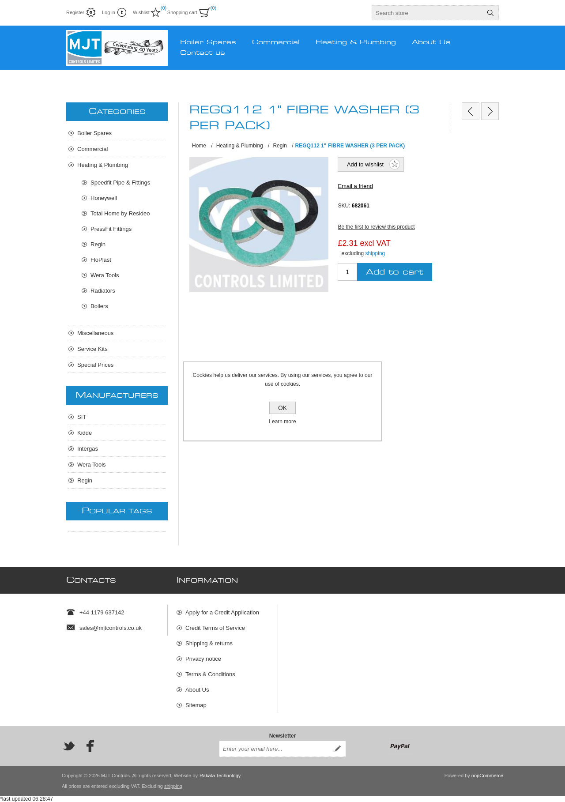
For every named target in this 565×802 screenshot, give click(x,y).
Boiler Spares (94, 133)
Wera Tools (104, 275)
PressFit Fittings (111, 229)
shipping (375, 253)
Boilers (99, 306)
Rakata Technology (220, 775)
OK (282, 407)
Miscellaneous (95, 333)
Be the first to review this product (376, 227)
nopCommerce (487, 775)
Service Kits (92, 349)
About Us (197, 689)
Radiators (102, 290)
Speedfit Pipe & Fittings (120, 182)
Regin (97, 244)
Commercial (92, 149)
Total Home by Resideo (120, 213)
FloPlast (100, 259)
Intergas (87, 448)
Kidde (84, 432)
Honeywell (103, 198)
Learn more (282, 421)
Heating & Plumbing (102, 165)
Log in (108, 12)
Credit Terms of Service (215, 628)
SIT (81, 417)
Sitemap (196, 705)
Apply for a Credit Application (222, 612)
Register (75, 12)
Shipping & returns (209, 643)
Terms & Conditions (210, 674)
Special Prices (95, 364)
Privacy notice (203, 658)
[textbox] (427, 13)
